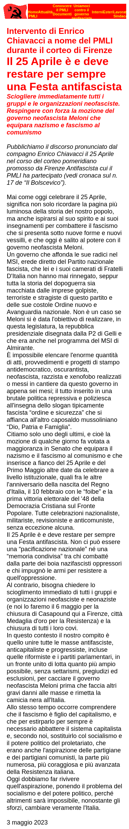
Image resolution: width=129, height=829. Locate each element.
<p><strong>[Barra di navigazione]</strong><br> (64, 9)
